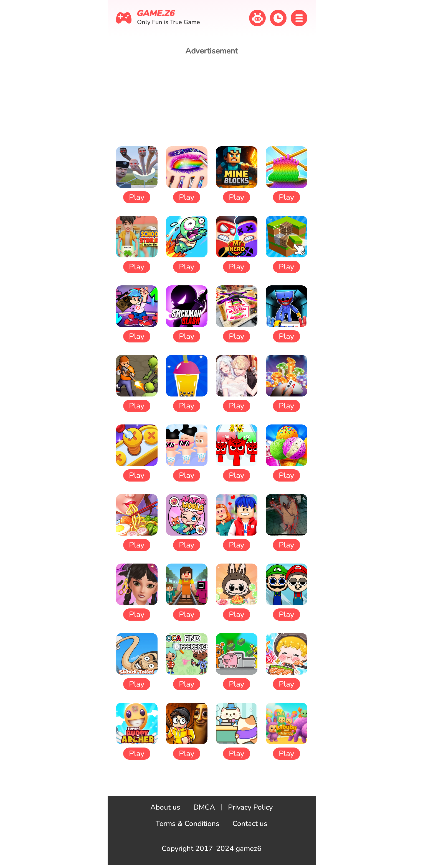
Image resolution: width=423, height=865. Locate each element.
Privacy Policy (250, 807)
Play (136, 197)
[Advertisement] (212, 100)
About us (165, 807)
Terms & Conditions (187, 823)
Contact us (249, 823)
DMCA (204, 807)
